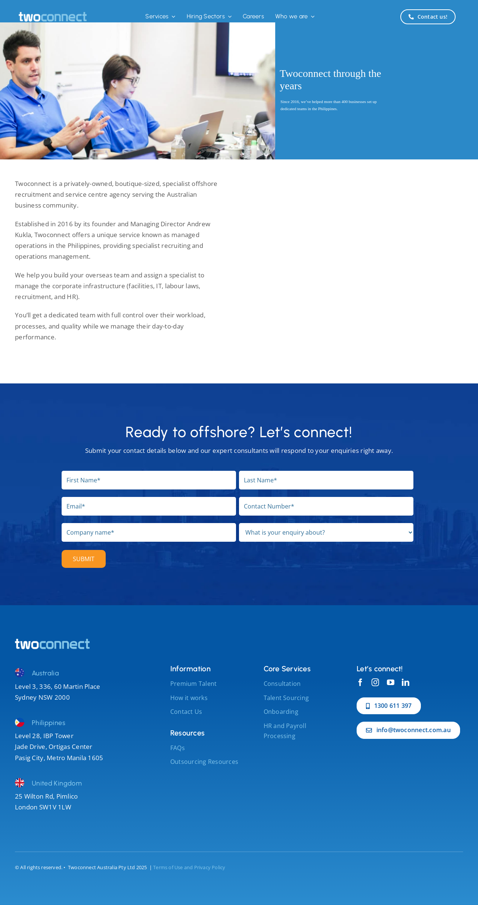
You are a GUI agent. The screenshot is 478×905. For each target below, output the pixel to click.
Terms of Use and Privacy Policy (189, 867)
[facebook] (360, 682)
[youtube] (390, 682)
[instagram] (375, 682)
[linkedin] (405, 682)
